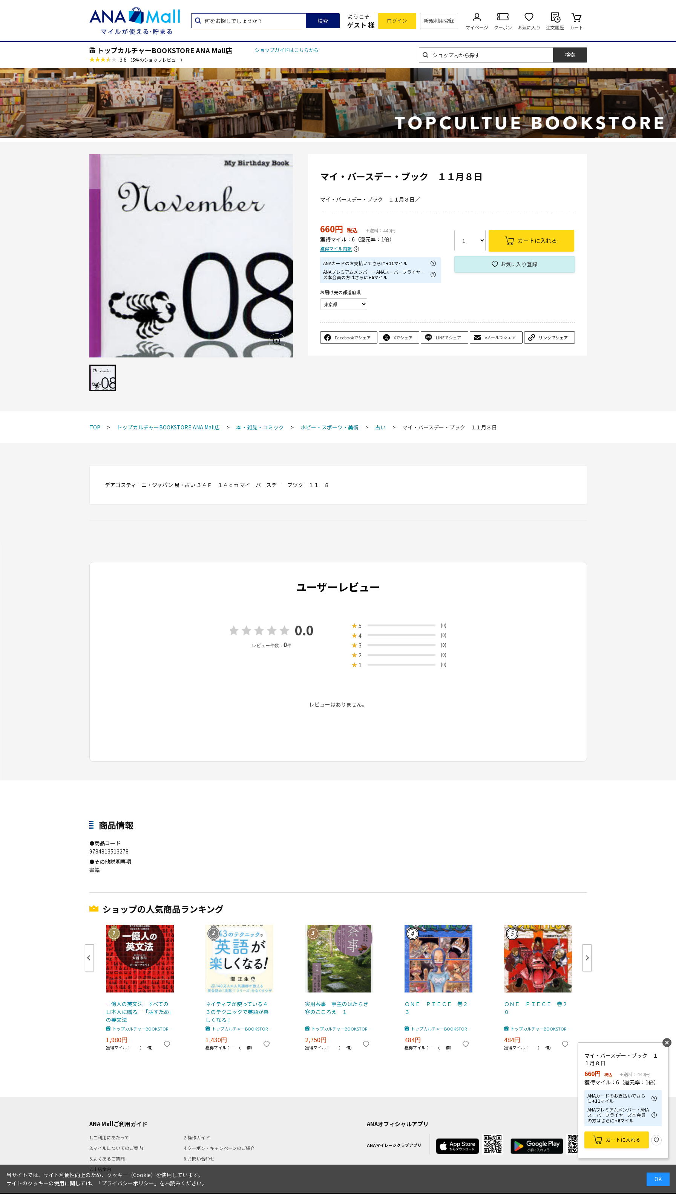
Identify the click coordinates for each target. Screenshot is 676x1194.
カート (576, 27)
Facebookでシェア (353, 337)
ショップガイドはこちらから (287, 49)
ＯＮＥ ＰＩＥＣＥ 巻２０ (535, 1007)
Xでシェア (403, 337)
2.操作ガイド (197, 1137)
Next (587, 957)
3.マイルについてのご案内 (116, 1148)
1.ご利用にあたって (109, 1137)
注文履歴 (555, 27)
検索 (322, 20)
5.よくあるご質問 (107, 1158)
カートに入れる (623, 1139)
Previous (89, 957)
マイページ (477, 27)
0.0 (304, 630)
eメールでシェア (500, 337)
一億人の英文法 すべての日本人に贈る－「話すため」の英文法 (139, 1011)
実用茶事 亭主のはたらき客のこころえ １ (336, 1007)
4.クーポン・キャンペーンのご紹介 (219, 1148)
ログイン (397, 20)
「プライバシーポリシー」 (127, 1183)
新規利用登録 (439, 20)
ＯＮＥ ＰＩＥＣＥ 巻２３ (436, 1007)
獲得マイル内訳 (336, 249)
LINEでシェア (448, 337)
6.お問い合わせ (199, 1158)
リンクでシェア (553, 337)
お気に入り (529, 27)
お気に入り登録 (518, 264)
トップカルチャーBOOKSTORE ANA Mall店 (164, 50)
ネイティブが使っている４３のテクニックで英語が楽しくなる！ (237, 1011)
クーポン (503, 27)
